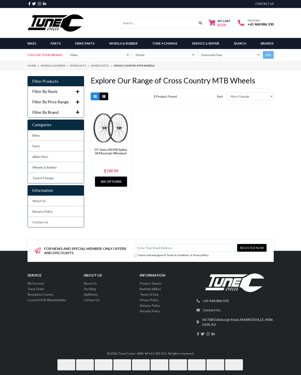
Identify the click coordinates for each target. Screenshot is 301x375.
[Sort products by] (250, 96)
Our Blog (90, 289)
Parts (36, 146)
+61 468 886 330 (261, 24)
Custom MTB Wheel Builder (47, 300)
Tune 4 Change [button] (164, 43)
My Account (36, 283)
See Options (111, 181)
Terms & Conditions (178, 255)
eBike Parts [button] (84, 43)
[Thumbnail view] (95, 96)
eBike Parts (40, 157)
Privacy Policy (201, 255)
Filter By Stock (55, 91)
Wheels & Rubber (44, 167)
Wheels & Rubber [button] (123, 43)
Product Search (150, 283)
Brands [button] (267, 43)
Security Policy (150, 311)
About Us (39, 201)
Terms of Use (149, 294)
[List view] (103, 96)
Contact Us (40, 222)
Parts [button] (56, 43)
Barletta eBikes (150, 289)
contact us (264, 4)
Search (240, 43)
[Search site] (200, 23)
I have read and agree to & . (171, 255)
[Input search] (158, 23)
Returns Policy (42, 211)
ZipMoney (91, 294)
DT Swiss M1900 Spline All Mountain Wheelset (111, 151)
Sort (220, 96)
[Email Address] (185, 248)
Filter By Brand (55, 112)
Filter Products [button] (45, 81)
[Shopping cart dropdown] (219, 23)
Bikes (32, 43)
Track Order (36, 289)
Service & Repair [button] (205, 43)
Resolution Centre (40, 294)
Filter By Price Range (55, 102)
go (268, 55)
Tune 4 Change (43, 178)
